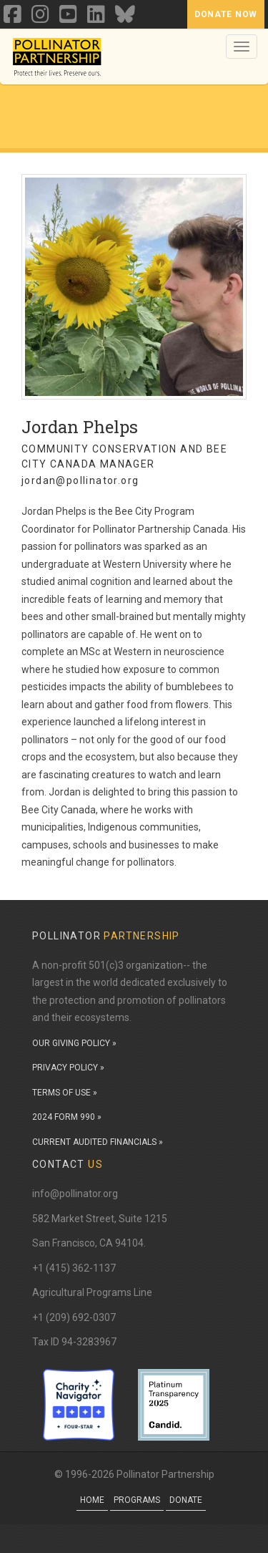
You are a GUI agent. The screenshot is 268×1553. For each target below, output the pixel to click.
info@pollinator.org (75, 1193)
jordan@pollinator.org (80, 480)
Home (92, 1500)
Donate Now (225, 14)
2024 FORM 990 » (66, 1117)
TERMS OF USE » (64, 1093)
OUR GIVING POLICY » (74, 1043)
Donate (185, 1500)
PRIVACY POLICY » (68, 1068)
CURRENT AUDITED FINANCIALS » (97, 1142)
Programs (137, 1500)
